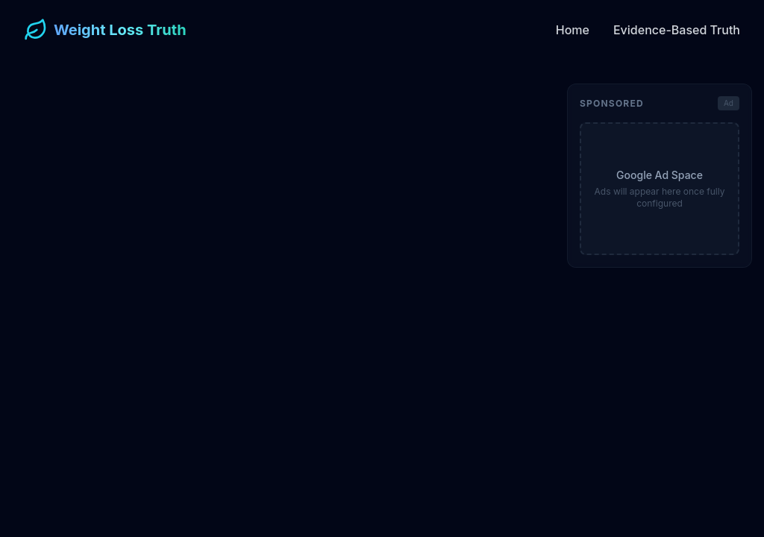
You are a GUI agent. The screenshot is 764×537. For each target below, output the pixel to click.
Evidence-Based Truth (676, 29)
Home (572, 29)
